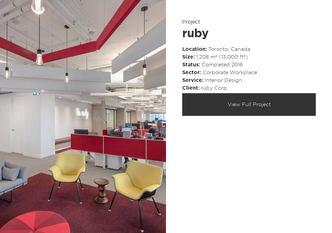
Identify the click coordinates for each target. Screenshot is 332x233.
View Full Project (249, 104)
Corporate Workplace (230, 72)
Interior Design (223, 80)
